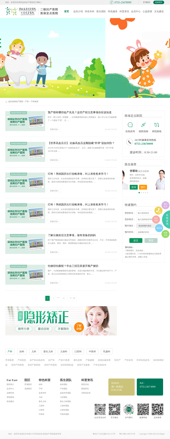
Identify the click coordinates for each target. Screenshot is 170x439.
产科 (27, 102)
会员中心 (136, 11)
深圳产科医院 (17, 365)
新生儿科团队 (65, 401)
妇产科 (51, 360)
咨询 (147, 187)
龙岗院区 (158, 2)
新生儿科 (42, 401)
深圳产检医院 (34, 365)
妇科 (40, 384)
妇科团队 (63, 384)
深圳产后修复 (83, 365)
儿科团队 (63, 397)
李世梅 (148, 171)
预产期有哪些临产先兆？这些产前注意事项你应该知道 (80, 112)
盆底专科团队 (65, 393)
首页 (66, 11)
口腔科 (41, 410)
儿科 (40, 397)
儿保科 (41, 406)
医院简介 (10, 384)
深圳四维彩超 (67, 365)
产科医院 (22, 360)
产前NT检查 (64, 360)
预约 (156, 187)
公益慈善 (147, 11)
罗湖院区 (146, 2)
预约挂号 (165, 205)
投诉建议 (10, 401)
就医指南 (144, 127)
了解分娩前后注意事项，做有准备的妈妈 (72, 235)
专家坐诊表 (86, 393)
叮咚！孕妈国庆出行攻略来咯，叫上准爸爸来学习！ (78, 173)
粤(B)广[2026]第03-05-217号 (104, 434)
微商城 (159, 228)
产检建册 (90, 360)
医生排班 (156, 219)
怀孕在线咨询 (143, 360)
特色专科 (89, 11)
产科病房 (34, 102)
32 (64, 298)
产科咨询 (128, 360)
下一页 (72, 298)
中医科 (41, 414)
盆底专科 (42, 393)
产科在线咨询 (100, 365)
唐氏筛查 (77, 360)
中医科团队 (64, 414)
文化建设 (159, 11)
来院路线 (157, 128)
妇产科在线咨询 (37, 360)
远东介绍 (78, 11)
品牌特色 (10, 393)
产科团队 (63, 389)
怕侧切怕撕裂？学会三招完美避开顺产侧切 (73, 265)
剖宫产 (117, 360)
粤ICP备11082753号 (127, 434)
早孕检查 (9, 360)
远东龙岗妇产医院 (15, 102)
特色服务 (113, 11)
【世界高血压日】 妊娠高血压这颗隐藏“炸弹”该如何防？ (81, 143)
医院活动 (85, 384)
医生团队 (101, 11)
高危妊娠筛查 (104, 360)
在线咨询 (131, 127)
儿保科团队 (64, 406)
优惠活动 (165, 234)
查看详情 (54, 129)
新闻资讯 (85, 389)
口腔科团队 (64, 410)
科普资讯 (124, 11)
